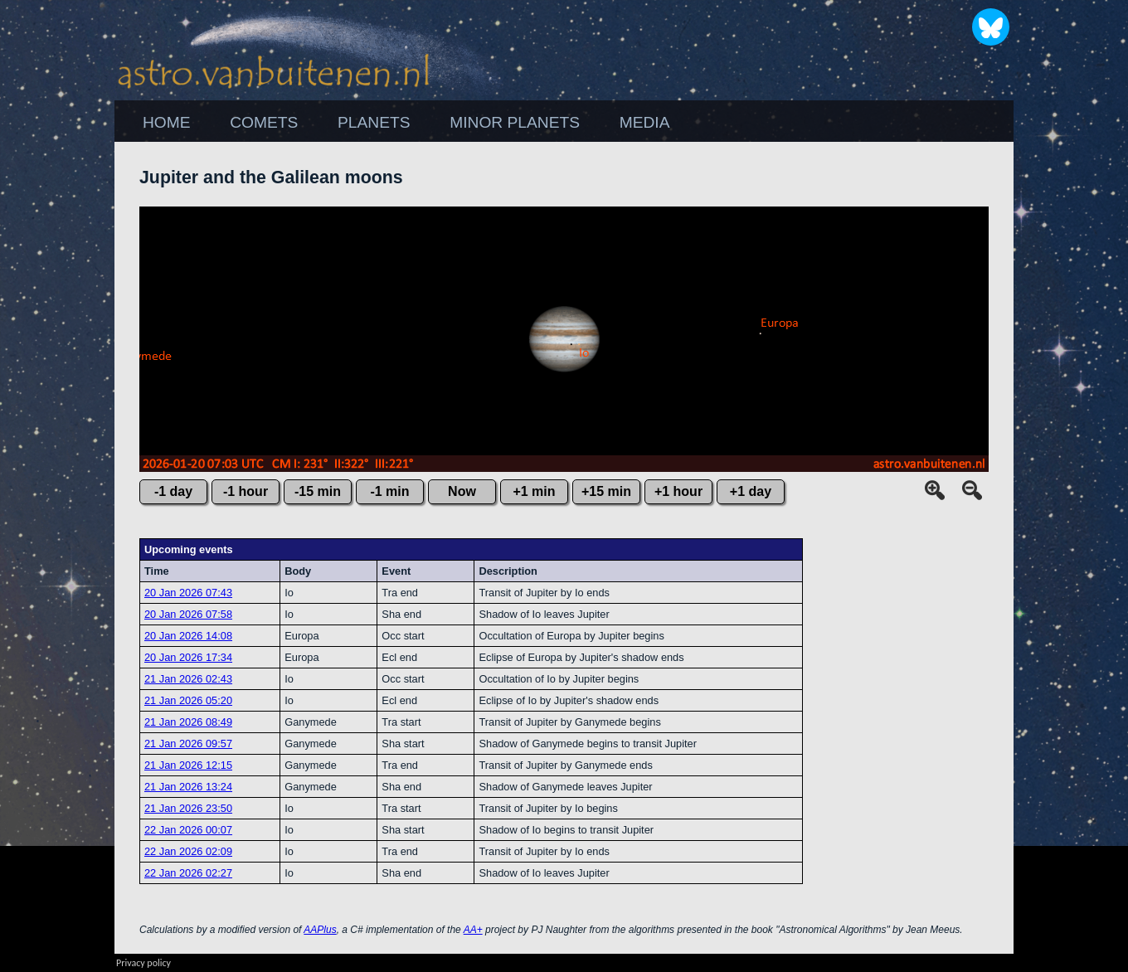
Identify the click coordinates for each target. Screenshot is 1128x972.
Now (462, 491)
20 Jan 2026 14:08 (188, 635)
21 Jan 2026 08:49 (188, 722)
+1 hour (678, 491)
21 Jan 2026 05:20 (188, 700)
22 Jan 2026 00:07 (188, 830)
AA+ (473, 930)
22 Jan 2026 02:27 (188, 873)
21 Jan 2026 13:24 (188, 786)
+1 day (750, 491)
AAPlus (320, 930)
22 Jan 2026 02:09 (188, 851)
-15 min (317, 491)
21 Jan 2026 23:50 (188, 808)
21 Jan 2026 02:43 (188, 679)
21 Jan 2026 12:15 (188, 765)
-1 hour (245, 491)
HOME (167, 122)
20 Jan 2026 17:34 (188, 657)
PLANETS (374, 122)
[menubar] (406, 123)
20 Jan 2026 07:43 (188, 592)
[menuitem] (166, 123)
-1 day (173, 491)
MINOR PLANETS (515, 122)
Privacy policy (143, 963)
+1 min (534, 491)
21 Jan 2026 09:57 (188, 743)
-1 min (389, 491)
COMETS (264, 122)
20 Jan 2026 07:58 (188, 614)
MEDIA (645, 122)
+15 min (606, 491)
